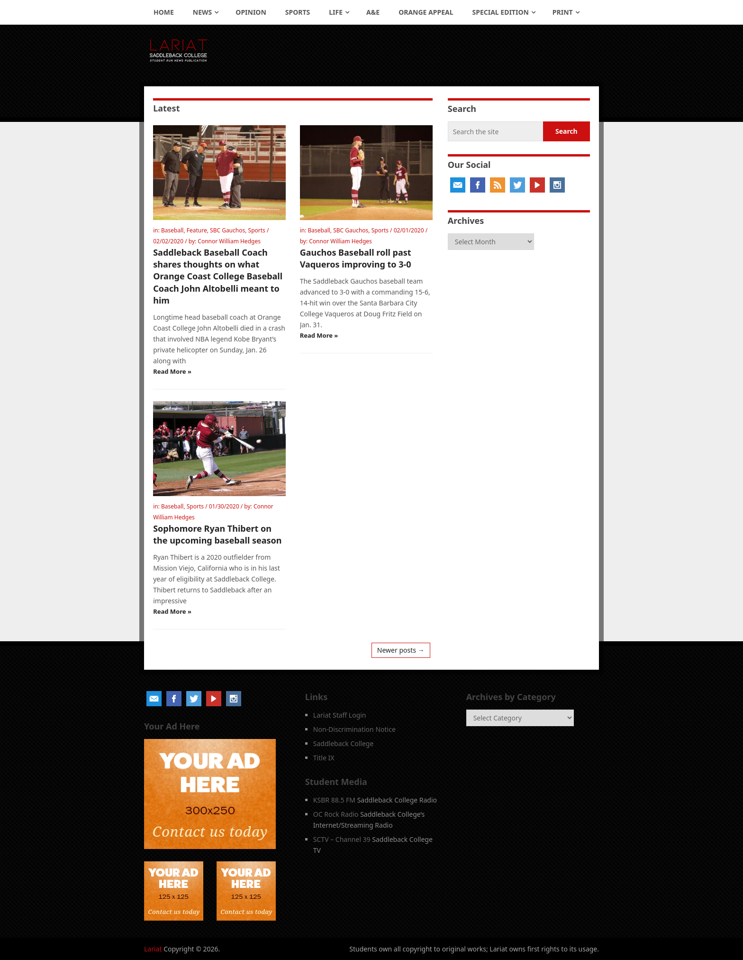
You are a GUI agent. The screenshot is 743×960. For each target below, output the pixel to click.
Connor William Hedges (229, 241)
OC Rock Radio (336, 814)
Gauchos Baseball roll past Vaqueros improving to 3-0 (355, 258)
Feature (197, 230)
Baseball (172, 230)
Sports (297, 12)
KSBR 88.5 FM (334, 799)
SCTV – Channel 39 (342, 839)
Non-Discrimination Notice (354, 729)
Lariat (153, 948)
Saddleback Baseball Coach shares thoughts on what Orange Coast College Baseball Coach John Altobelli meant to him (217, 276)
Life (336, 12)
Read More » (172, 371)
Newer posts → (401, 650)
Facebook (477, 185)
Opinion (251, 12)
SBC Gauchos (227, 230)
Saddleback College (343, 743)
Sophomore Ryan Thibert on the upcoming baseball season (217, 534)
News (202, 12)
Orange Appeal (426, 12)
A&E (373, 12)
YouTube (537, 185)
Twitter (517, 185)
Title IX (324, 757)
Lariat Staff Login (339, 715)
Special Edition (500, 12)
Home (164, 12)
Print (563, 12)
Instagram (557, 185)
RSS (497, 185)
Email (457, 185)
